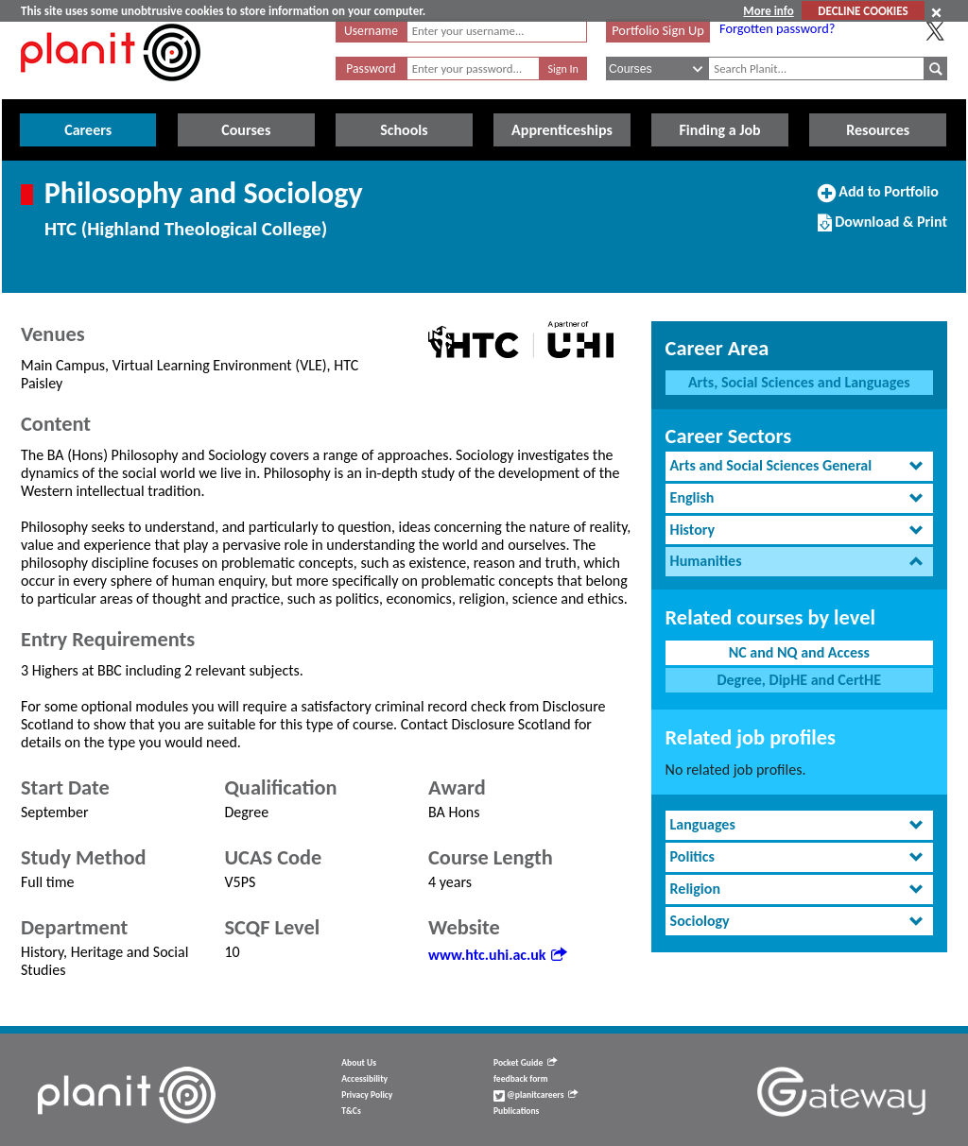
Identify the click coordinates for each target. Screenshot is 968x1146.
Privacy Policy (366, 1095)
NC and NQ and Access (799, 652)
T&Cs (350, 1111)
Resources (877, 130)
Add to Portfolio (878, 199)
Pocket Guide (525, 1063)
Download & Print (882, 229)
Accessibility (364, 1079)
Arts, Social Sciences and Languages (799, 382)
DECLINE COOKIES (863, 11)
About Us (358, 1063)
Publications (516, 1111)
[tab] (799, 466)
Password (370, 68)
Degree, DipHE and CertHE (799, 680)
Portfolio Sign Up (658, 30)
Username (371, 31)
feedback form (520, 1079)
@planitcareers (536, 1095)
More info (768, 11)
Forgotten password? (777, 28)
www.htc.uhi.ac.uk (497, 955)
